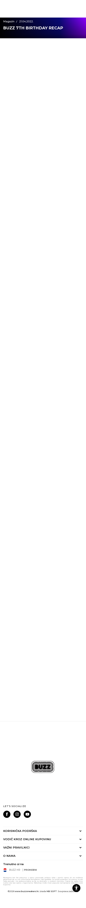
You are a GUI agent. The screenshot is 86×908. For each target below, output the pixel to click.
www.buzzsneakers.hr (27, 891)
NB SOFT (51, 891)
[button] (76, 888)
